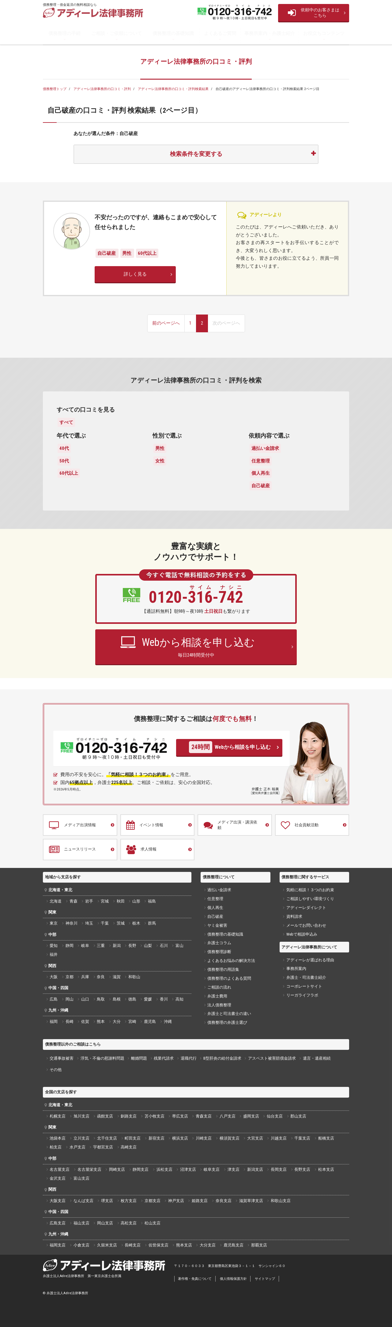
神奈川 (71, 923)
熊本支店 (184, 1245)
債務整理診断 (219, 951)
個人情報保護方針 (233, 1279)
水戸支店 (77, 1147)
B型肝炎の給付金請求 (222, 1058)
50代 (64, 461)
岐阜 (85, 945)
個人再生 (260, 473)
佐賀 (85, 1021)
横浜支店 (180, 1138)
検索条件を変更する (196, 154)
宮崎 (132, 1021)
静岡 (70, 945)
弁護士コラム (219, 943)
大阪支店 (58, 1200)
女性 (159, 461)
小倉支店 (81, 1245)
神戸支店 (176, 1200)
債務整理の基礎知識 (173, 33)
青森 (73, 901)
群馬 (152, 923)
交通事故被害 (62, 1058)
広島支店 (58, 1223)
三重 (101, 945)
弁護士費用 (217, 996)
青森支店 (204, 1116)
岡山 (70, 999)
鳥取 (101, 999)
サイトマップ (265, 1279)
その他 (56, 1069)
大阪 (54, 977)
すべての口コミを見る (86, 409)
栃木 (136, 923)
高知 (179, 999)
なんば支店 (83, 1200)
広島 (54, 999)
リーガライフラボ (302, 995)
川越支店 (279, 1138)
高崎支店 (129, 1147)
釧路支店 (129, 1116)
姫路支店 (200, 1200)
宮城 (105, 901)
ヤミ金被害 (217, 925)
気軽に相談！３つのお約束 (310, 890)
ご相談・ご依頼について (116, 33)
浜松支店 (164, 1169)
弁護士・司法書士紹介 (306, 977)
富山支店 (81, 1178)
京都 (70, 977)
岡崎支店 (117, 1169)
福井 (54, 954)
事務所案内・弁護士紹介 (269, 33)
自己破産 (107, 253)
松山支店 (152, 1223)
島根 (117, 999)
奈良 (101, 977)
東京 (54, 923)
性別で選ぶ (167, 435)
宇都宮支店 (103, 1147)
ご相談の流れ (219, 987)
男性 (127, 253)
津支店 (233, 1169)
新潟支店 (255, 1169)
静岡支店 (141, 1169)
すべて (66, 422)
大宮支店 (255, 1138)
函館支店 (105, 1116)
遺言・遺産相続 (317, 1058)
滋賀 (117, 977)
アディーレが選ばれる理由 (310, 960)
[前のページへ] (166, 323)
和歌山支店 (281, 1200)
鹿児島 (150, 1021)
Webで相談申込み (301, 934)
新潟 (117, 945)
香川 (164, 999)
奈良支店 (224, 1200)
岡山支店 (105, 1223)
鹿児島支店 (233, 1245)
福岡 (54, 1021)
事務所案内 (296, 968)
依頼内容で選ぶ (269, 435)
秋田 (121, 901)
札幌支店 (58, 1116)
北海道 (56, 901)
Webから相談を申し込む (229, 747)
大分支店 (208, 1245)
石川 (164, 945)
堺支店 (107, 1200)
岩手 (89, 901)
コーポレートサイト (304, 986)
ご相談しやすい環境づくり (310, 898)
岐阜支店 (212, 1169)
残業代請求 (164, 1058)
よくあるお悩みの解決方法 (231, 960)
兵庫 (85, 977)
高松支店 (129, 1223)
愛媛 (148, 999)
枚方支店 (129, 1200)
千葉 (105, 923)
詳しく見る (135, 274)
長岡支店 (279, 1169)
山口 (85, 999)
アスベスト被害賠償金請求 (272, 1058)
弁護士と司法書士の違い (229, 1013)
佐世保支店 (158, 1245)
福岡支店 (58, 1245)
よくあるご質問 (220, 33)
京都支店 (152, 1200)
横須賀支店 (229, 1138)
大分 (117, 1021)
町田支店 (133, 1138)
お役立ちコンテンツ (324, 33)
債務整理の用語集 (223, 969)
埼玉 (89, 923)
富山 (179, 945)
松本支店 (326, 1169)
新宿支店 (156, 1138)
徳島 (132, 999)
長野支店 (302, 1169)
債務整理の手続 (64, 33)
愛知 (54, 945)
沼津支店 (188, 1169)
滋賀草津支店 (251, 1200)
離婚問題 (139, 1058)
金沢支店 (58, 1178)
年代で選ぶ (71, 435)
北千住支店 (107, 1138)
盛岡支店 (251, 1116)
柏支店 (56, 1147)
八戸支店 (228, 1116)
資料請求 (294, 916)
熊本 (101, 1021)
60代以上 (147, 253)
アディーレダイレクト (306, 907)
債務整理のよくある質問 (229, 978)
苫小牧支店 (154, 1116)
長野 (132, 945)
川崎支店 (204, 1138)
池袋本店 (58, 1138)
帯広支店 (180, 1116)
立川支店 (81, 1138)
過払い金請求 (265, 448)
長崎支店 (133, 1245)
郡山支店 (298, 1116)
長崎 (70, 1021)
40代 (64, 448)
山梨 (148, 945)
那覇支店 (259, 1245)
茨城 (121, 923)
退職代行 (189, 1058)
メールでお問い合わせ (306, 925)
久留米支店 (107, 1245)
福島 (152, 901)
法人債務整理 (219, 1005)
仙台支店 (275, 1116)
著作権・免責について (195, 1279)
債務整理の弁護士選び (227, 1022)
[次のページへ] (226, 323)
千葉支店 (302, 1138)
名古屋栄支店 (89, 1169)
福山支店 (81, 1223)
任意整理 (260, 461)
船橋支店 (326, 1138)
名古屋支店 (60, 1169)
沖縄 (168, 1021)
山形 (136, 901)
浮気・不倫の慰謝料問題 (102, 1058)
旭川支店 (81, 1116)
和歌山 (134, 977)
